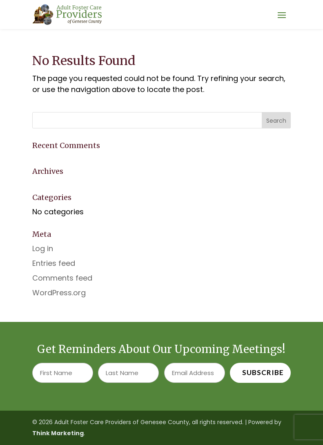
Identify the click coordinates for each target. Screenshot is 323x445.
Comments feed (62, 278)
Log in (42, 248)
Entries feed (53, 263)
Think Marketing (58, 433)
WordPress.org (59, 293)
